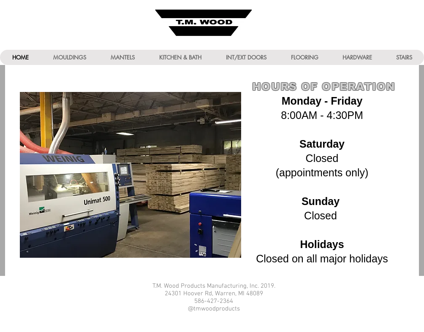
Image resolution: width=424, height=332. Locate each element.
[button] (69, 57)
